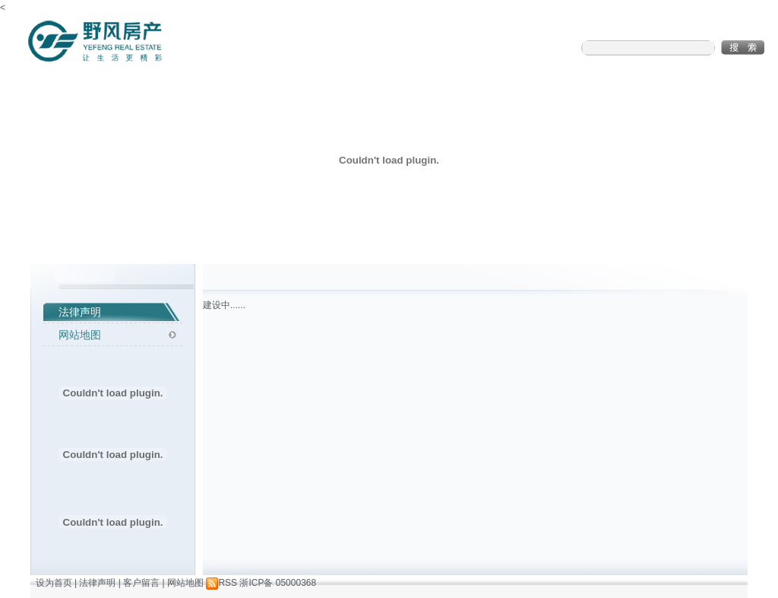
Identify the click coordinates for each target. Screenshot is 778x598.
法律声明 (80, 312)
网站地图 (80, 335)
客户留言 (141, 582)
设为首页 (54, 582)
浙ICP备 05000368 (277, 582)
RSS (221, 582)
